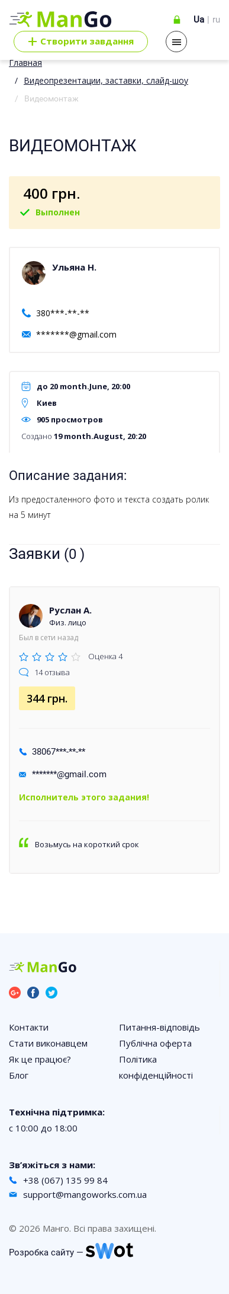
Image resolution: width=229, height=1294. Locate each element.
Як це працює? (40, 1059)
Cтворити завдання (81, 41)
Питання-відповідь (159, 1027)
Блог (18, 1075)
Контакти (29, 1027)
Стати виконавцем (48, 1043)
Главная (25, 62)
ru (216, 19)
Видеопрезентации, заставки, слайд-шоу (106, 80)
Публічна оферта (155, 1043)
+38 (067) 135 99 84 (65, 1180)
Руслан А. (70, 610)
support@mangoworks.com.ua (85, 1194)
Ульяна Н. (74, 267)
